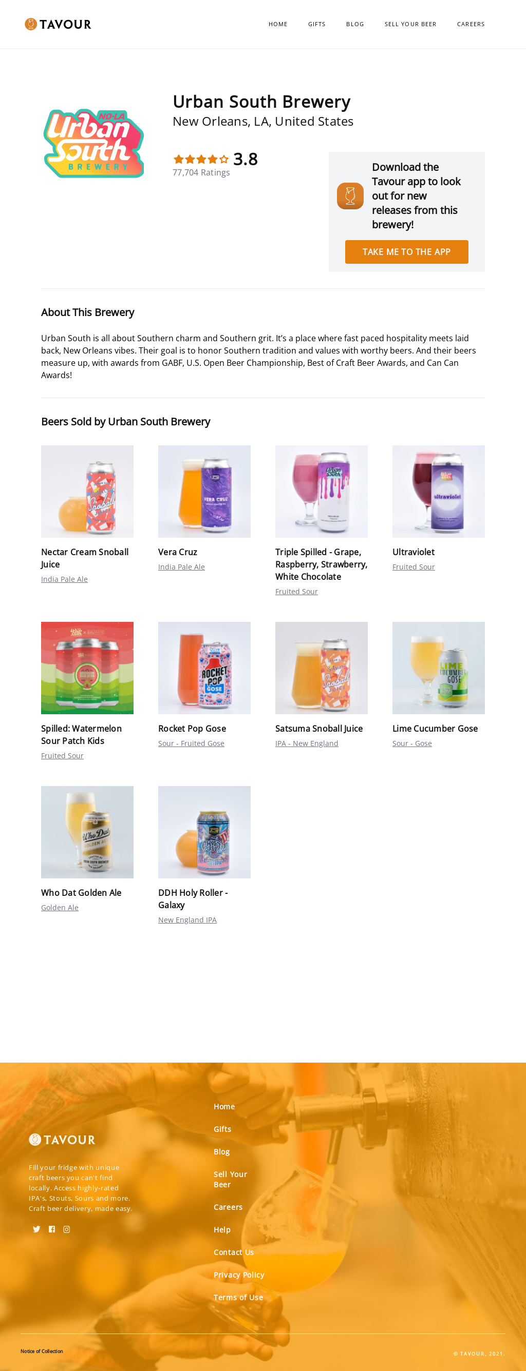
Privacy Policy (239, 1275)
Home (278, 24)
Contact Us (234, 1252)
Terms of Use (238, 1297)
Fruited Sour (296, 591)
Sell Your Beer (411, 24)
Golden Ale (60, 907)
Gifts (317, 24)
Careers (471, 24)
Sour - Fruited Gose (191, 743)
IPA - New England (307, 743)
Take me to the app (407, 252)
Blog (355, 24)
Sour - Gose (412, 743)
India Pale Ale (64, 579)
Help (222, 1230)
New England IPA (187, 920)
